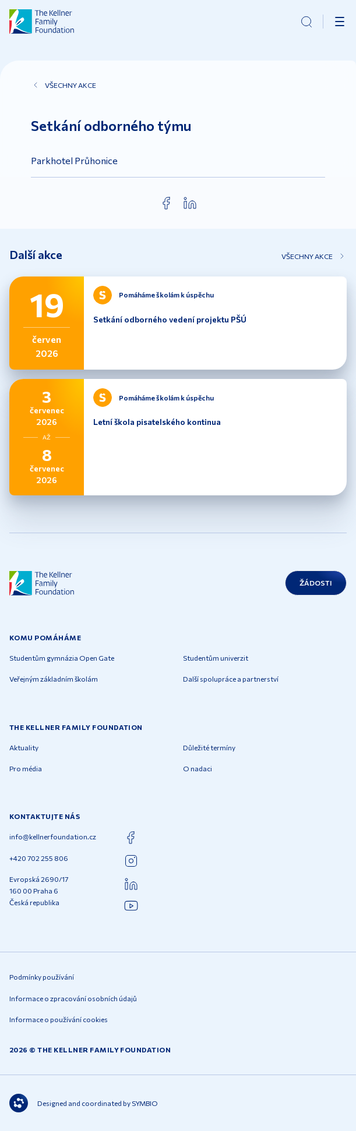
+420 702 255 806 (38, 858)
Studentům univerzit (215, 658)
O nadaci (197, 768)
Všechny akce (63, 85)
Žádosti (315, 583)
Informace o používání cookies (58, 1019)
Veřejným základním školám (53, 679)
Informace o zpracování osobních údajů (73, 998)
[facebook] (167, 203)
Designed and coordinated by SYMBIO (83, 1103)
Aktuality (23, 747)
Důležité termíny (209, 747)
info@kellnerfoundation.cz (52, 836)
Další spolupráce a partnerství (231, 679)
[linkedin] (190, 203)
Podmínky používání (41, 977)
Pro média (25, 768)
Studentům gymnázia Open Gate (61, 658)
